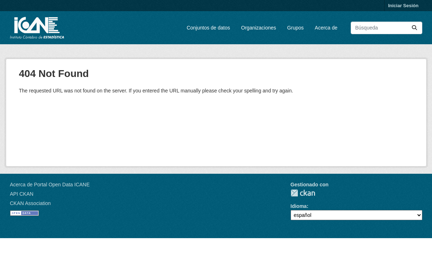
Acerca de (326, 28)
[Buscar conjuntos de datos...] (386, 28)
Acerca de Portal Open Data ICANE (50, 184)
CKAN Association (30, 203)
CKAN (303, 193)
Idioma (299, 206)
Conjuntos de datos (208, 28)
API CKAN (21, 194)
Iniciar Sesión (403, 5)
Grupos (295, 28)
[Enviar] (414, 28)
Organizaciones (258, 28)
